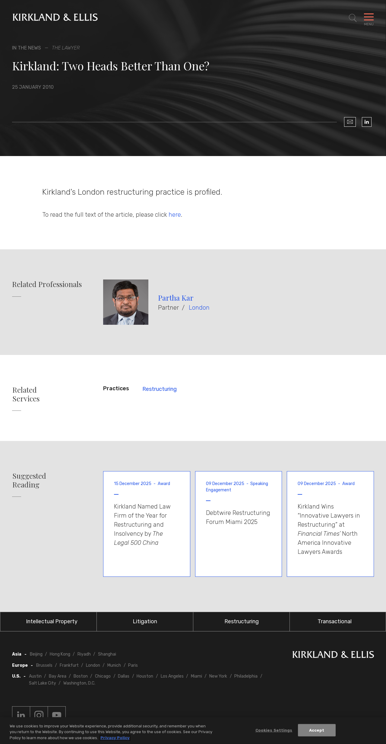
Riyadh (84, 654)
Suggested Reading (29, 480)
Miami (196, 676)
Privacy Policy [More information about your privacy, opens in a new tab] (115, 739)
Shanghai (107, 654)
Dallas (123, 676)
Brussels (44, 665)
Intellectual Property (52, 621)
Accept (316, 731)
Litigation (145, 621)
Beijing (36, 654)
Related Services (26, 394)
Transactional (335, 621)
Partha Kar (176, 297)
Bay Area (57, 676)
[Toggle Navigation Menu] (369, 18)
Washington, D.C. (79, 683)
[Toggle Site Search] (352, 18)
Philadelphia (246, 676)
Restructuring (159, 389)
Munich (114, 665)
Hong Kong (60, 654)
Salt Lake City (42, 683)
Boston (81, 676)
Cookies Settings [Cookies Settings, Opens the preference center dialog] (274, 731)
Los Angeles (172, 676)
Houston (145, 676)
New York (218, 676)
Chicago (103, 676)
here (175, 214)
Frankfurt (69, 665)
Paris (133, 665)
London (199, 307)
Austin (35, 676)
